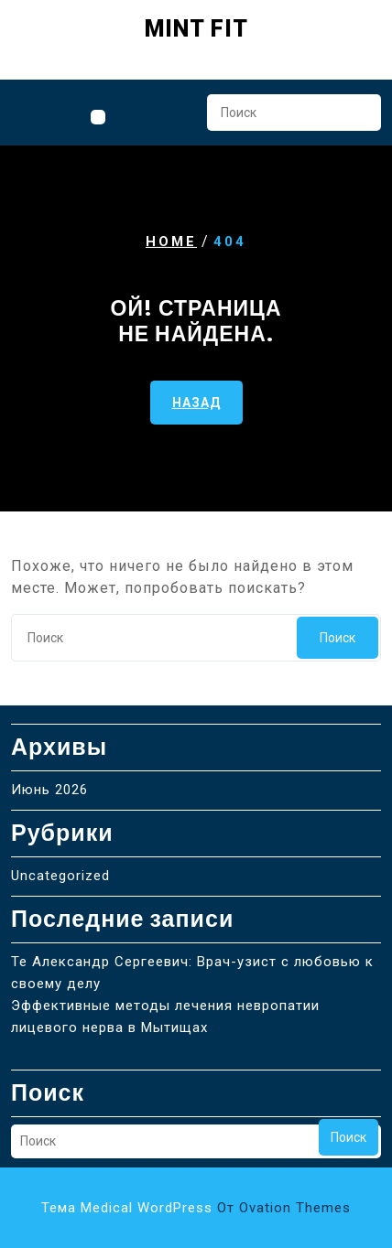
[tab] (98, 117)
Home (171, 241)
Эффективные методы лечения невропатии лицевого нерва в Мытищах (165, 1016)
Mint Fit (196, 29)
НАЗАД (196, 401)
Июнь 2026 (49, 789)
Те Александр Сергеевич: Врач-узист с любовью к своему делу (192, 972)
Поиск (358, 118)
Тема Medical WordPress (196, 1208)
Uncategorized (60, 875)
